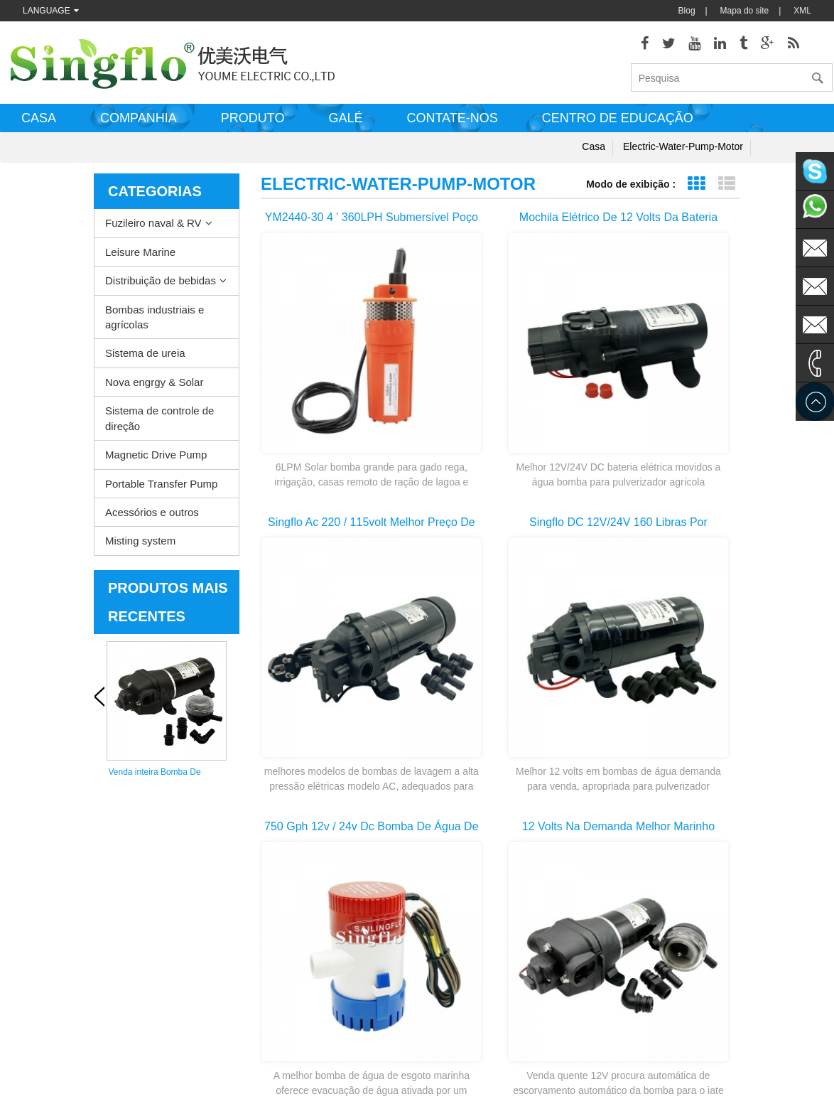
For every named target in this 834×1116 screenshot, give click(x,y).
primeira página (323, 684)
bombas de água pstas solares (454, 974)
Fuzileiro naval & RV (153, 228)
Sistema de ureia (145, 358)
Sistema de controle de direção (159, 422)
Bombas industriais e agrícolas (154, 321)
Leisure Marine (140, 256)
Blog (686, 11)
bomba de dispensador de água (456, 1038)
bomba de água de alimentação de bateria (462, 996)
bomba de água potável (440, 1016)
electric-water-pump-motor (683, 151)
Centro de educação (617, 123)
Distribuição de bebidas (160, 285)
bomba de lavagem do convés (453, 867)
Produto (253, 123)
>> (706, 684)
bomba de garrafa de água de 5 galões (456, 1060)
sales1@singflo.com (679, 988)
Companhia (138, 123)
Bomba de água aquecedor (447, 889)
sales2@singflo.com (679, 1009)
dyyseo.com (582, 1095)
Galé (345, 123)
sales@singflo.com (677, 967)
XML (802, 11)
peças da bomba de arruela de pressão (454, 954)
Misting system (140, 546)
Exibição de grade (695, 188)
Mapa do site (744, 11)
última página (500, 710)
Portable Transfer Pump (161, 488)
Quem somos (37, 974)
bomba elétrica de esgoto (444, 910)
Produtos (29, 889)
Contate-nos (451, 123)
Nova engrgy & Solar (154, 387)
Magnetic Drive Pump (156, 460)
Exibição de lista (726, 188)
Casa (38, 123)
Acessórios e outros (152, 517)
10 (670, 684)
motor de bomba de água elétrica (458, 931)
